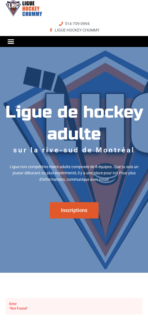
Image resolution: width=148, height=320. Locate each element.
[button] (11, 41)
